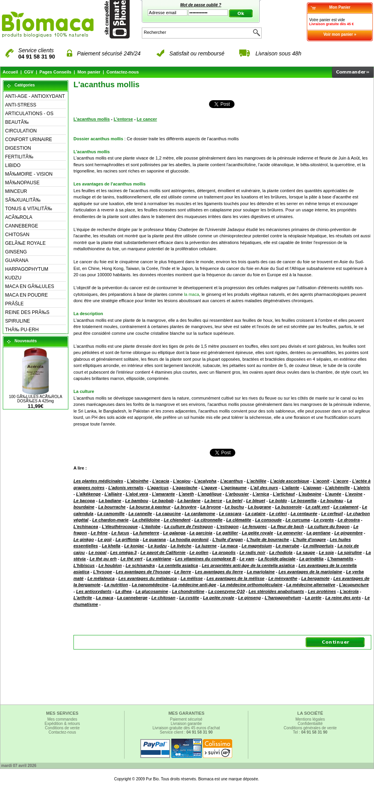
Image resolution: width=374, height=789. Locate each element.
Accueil (10, 72)
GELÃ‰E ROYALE (25, 243)
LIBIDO (12, 165)
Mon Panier (339, 7)
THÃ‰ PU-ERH (21, 329)
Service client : (186, 732)
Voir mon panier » (339, 34)
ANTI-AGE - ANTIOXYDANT (35, 96)
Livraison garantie (186, 723)
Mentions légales (310, 719)
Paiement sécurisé (186, 719)
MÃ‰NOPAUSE (22, 182)
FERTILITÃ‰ (19, 157)
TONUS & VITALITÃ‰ (28, 208)
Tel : (310, 732)
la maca (191, 294)
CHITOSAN (17, 234)
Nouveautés (26, 341)
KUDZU (13, 278)
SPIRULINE (17, 321)
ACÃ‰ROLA (18, 217)
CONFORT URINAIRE (28, 139)
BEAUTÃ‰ (17, 122)
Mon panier (89, 72)
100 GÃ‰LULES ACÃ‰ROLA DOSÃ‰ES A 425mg (35, 398)
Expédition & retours (62, 723)
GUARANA (16, 260)
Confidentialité (310, 723)
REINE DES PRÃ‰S (27, 312)
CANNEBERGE (21, 226)
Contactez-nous (122, 72)
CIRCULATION (21, 131)
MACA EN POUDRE (26, 295)
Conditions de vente (62, 728)
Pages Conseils (55, 72)
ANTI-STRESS (20, 105)
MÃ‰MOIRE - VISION (29, 174)
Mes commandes (62, 719)
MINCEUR (16, 191)
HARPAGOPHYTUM (26, 269)
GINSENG (16, 252)
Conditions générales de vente (310, 728)
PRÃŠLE (14, 303)
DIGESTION (18, 148)
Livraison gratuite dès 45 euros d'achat (186, 728)
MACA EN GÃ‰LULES (29, 286)
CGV (28, 72)
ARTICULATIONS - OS (29, 113)
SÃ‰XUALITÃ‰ (22, 200)
